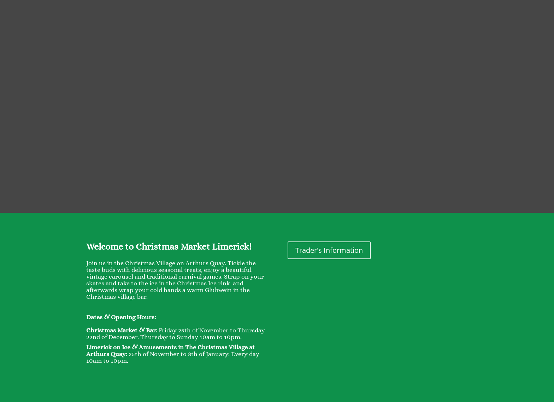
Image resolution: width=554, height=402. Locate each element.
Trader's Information (329, 250)
